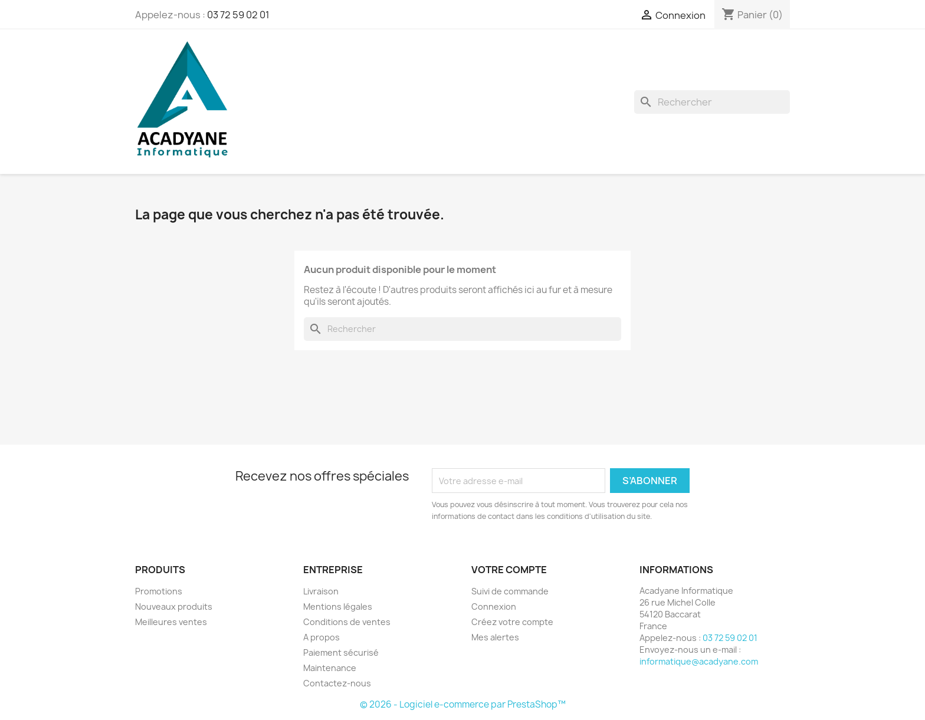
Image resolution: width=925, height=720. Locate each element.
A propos (321, 637)
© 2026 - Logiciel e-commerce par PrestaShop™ (463, 704)
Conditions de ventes (347, 621)
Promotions (158, 591)
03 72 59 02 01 (238, 14)
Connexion (493, 606)
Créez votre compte (512, 621)
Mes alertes (495, 637)
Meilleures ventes (171, 621)
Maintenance (329, 667)
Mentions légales (337, 606)
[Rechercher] (712, 102)
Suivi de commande (510, 591)
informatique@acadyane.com (698, 661)
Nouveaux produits (173, 606)
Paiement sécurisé (341, 652)
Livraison (321, 591)
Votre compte (509, 569)
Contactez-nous (337, 683)
